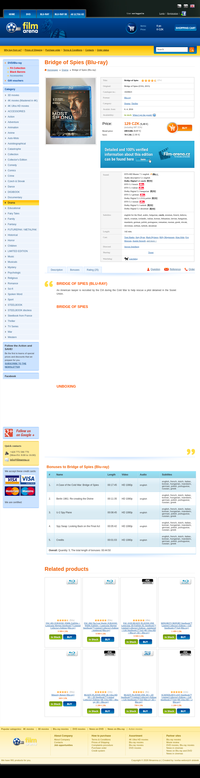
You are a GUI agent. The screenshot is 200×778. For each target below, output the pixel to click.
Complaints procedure (102, 745)
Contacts (89, 50)
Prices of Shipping (33, 50)
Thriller (134, 103)
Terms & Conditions (72, 50)
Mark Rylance (152, 237)
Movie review (172, 742)
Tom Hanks (129, 237)
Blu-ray (127, 97)
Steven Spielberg (131, 246)
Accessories (16, 75)
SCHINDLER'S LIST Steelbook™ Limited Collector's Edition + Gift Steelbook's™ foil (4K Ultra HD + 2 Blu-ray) (176, 698)
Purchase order (52, 50)
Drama (65, 70)
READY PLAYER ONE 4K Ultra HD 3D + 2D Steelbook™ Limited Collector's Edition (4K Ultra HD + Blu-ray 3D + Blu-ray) (100, 698)
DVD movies (135, 748)
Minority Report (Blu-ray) (62, 695)
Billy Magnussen (167, 237)
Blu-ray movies (136, 742)
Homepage (52, 70)
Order (192, 269)
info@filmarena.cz (19, 459)
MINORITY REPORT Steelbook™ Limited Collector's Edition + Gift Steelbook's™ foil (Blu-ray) (176, 625)
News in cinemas (174, 748)
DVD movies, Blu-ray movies (180, 745)
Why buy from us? (13, 50)
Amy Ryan (140, 237)
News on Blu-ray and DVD (179, 751)
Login (162, 13)
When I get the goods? (142, 115)
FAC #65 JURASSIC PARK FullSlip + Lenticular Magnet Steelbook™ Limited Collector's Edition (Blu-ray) (62, 625)
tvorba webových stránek (187, 760)
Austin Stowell (139, 241)
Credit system (98, 751)
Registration (172, 13)
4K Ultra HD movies (138, 739)
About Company (62, 739)
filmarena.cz (155, 760)
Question (155, 269)
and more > (152, 241)
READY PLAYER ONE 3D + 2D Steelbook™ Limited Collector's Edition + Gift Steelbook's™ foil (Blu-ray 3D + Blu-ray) (138, 698)
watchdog (133, 259)
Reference (175, 269)
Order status (103, 50)
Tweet (151, 252)
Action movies (135, 729)
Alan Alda (179, 237)
